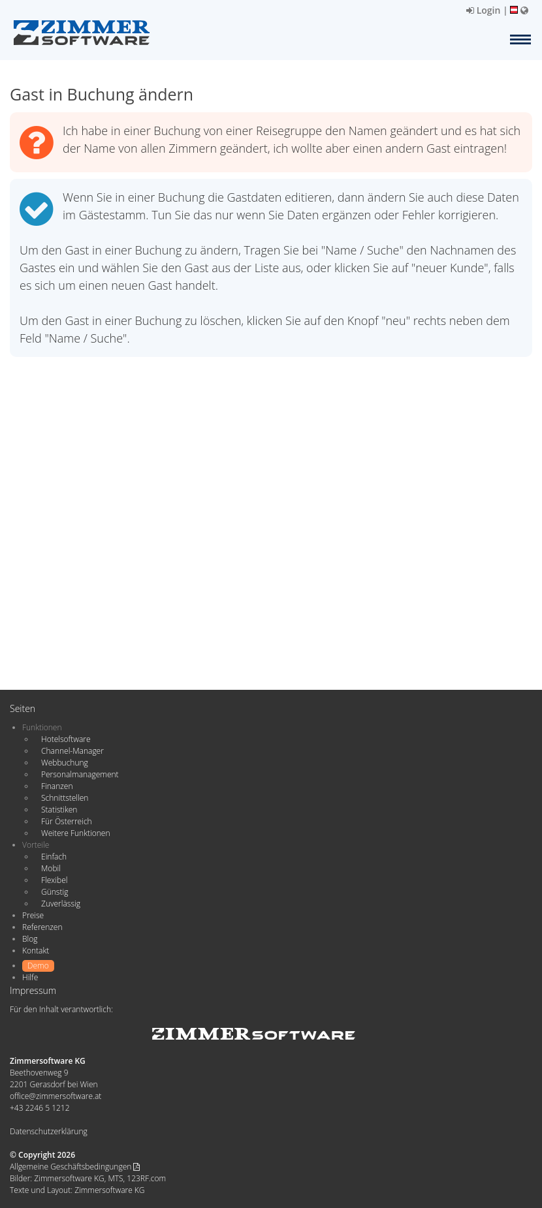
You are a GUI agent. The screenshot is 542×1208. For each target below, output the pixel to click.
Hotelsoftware (66, 739)
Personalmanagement (80, 774)
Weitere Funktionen (75, 833)
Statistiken (59, 809)
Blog (30, 938)
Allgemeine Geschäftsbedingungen (75, 1166)
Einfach (54, 856)
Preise (33, 915)
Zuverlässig (60, 903)
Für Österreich (66, 821)
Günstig (54, 891)
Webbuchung (64, 762)
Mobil (51, 868)
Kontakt (35, 950)
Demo (38, 965)
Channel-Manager (72, 750)
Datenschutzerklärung (49, 1131)
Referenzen (42, 927)
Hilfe (30, 977)
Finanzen (56, 786)
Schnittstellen (64, 797)
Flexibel (54, 880)
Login (483, 10)
